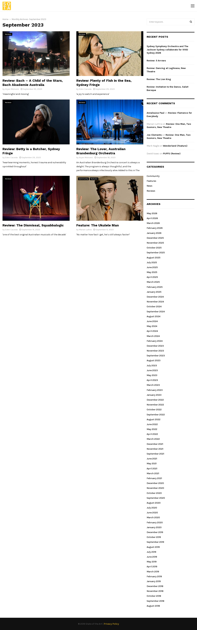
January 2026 (154, 233)
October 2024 (154, 306)
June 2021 (152, 458)
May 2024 (152, 326)
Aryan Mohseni (12, 89)
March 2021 (153, 473)
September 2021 (155, 453)
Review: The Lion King (159, 79)
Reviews (8, 34)
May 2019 (152, 561)
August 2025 (153, 257)
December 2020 (155, 483)
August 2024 (153, 316)
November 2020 (155, 488)
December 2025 (155, 238)
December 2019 (155, 532)
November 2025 (155, 242)
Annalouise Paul (155, 112)
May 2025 (152, 272)
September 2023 (156, 355)
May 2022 (152, 429)
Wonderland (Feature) (175, 145)
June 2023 (152, 370)
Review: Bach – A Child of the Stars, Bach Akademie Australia (33, 82)
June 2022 (152, 424)
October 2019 (154, 537)
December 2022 (155, 399)
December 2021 (155, 444)
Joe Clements (154, 134)
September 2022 (156, 414)
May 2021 (152, 463)
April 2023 (152, 380)
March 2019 (153, 571)
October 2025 (154, 247)
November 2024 (155, 301)
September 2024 (156, 311)
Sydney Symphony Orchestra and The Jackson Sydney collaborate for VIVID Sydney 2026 (167, 49)
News (149, 185)
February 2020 (155, 522)
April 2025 (152, 277)
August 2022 (153, 419)
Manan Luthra (85, 229)
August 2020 (154, 502)
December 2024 (155, 296)
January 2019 (154, 581)
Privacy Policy (111, 623)
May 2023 (152, 375)
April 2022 (152, 434)
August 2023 (153, 360)
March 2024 (153, 336)
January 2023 (154, 394)
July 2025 (152, 262)
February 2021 (154, 478)
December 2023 (155, 345)
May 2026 (152, 213)
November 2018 (155, 591)
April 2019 (152, 566)
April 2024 (152, 331)
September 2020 (156, 498)
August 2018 (153, 605)
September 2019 (155, 542)
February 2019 (154, 576)
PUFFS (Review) (172, 153)
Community (83, 179)
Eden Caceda (85, 89)
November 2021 (155, 448)
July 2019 (151, 551)
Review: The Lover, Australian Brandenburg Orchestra (101, 151)
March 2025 (153, 282)
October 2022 (154, 409)
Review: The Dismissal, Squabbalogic (33, 225)
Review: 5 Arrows (156, 60)
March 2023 (153, 385)
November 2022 (155, 404)
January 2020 (154, 527)
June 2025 (152, 267)
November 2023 (155, 350)
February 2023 (155, 390)
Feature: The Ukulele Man (97, 225)
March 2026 (153, 223)
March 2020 (153, 517)
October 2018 (154, 596)
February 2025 (155, 287)
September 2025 (156, 252)
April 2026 (152, 218)
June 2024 (152, 321)
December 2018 (155, 586)
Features (94, 179)
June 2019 (152, 556)
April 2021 (152, 468)
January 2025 (154, 291)
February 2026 (155, 228)
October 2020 (154, 493)
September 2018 (155, 601)
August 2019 (153, 547)
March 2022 (153, 439)
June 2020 (152, 512)
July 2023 (152, 365)
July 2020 (152, 507)
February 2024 (155, 341)
